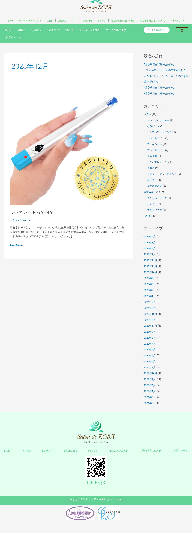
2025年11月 (150, 272)
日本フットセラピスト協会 (163, 179)
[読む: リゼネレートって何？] (68, 147)
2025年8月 (150, 289)
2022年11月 (150, 331)
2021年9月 (150, 385)
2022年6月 (150, 355)
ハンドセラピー (156, 143)
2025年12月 (150, 266)
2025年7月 (150, 295)
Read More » (17, 245)
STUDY (69, 31)
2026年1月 (150, 260)
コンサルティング (157, 203)
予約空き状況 (155, 215)
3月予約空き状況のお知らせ (160, 93)
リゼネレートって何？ (33, 212)
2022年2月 (150, 373)
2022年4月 (150, 367)
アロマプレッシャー (159, 126)
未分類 (148, 221)
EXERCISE (53, 31)
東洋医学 (152, 185)
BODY (8, 31)
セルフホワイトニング (160, 137)
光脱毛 (151, 173)
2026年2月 (150, 254)
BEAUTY (36, 31)
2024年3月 (150, 307)
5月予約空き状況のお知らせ (160, 64)
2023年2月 (150, 325)
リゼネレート (12, 38)
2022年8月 (150, 343)
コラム (14, 220)
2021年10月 (150, 379)
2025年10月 (150, 278)
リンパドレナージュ (159, 167)
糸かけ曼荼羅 (155, 191)
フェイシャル (155, 149)
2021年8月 (150, 391)
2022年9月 (150, 337)
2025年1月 (150, 301)
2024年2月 (150, 313)
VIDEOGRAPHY (89, 31)
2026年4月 (150, 242)
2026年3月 (150, 248)
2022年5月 (150, 361)
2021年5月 (150, 408)
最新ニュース (152, 197)
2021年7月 (150, 397)
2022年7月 (150, 349)
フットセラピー (156, 155)
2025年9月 (150, 283)
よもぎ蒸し (153, 161)
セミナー (152, 209)
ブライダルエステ (116, 31)
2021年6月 (150, 402)
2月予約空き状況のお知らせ (160, 98)
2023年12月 (150, 319)
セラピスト (153, 131)
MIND (21, 31)
